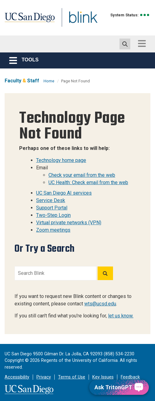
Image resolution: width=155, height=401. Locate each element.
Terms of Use (71, 377)
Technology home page (61, 160)
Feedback (130, 377)
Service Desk (50, 200)
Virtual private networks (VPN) (68, 222)
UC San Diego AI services (64, 193)
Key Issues (103, 377)
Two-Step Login (53, 215)
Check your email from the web (81, 175)
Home (49, 81)
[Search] (105, 273)
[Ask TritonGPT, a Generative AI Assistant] (119, 387)
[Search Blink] (55, 273)
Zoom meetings (53, 230)
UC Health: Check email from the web (88, 182)
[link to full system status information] (145, 15)
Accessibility (17, 377)
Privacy (43, 377)
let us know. (120, 316)
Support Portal (51, 208)
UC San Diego (32, 23)
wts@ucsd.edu (100, 304)
